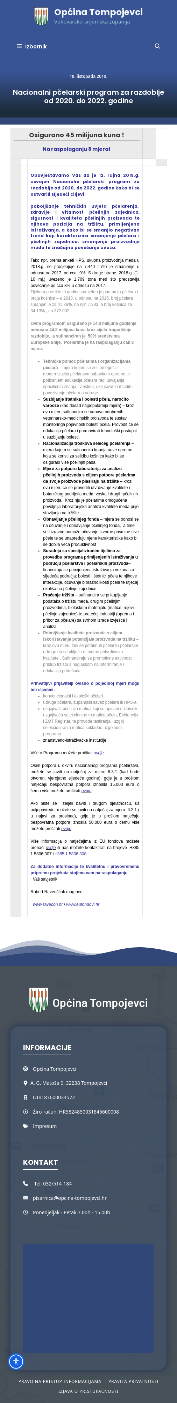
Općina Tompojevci (98, 12)
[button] (157, 47)
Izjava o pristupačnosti (88, 1391)
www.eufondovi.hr (82, 904)
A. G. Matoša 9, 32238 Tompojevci (68, 1083)
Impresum (45, 1126)
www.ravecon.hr (46, 904)
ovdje (99, 752)
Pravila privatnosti (133, 1381)
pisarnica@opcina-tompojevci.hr (70, 1198)
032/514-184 (57, 1183)
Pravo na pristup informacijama (60, 1381)
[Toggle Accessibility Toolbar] (16, 1361)
